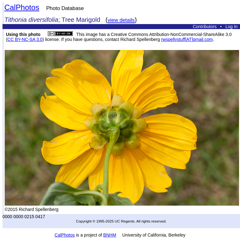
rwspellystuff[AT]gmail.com (187, 39)
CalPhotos (21, 7)
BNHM (109, 235)
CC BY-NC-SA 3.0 (25, 39)
